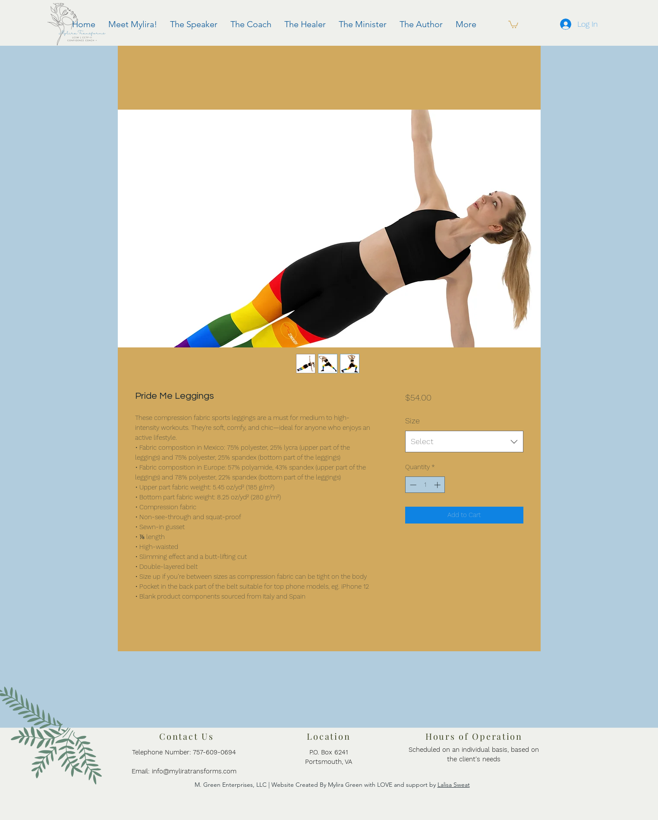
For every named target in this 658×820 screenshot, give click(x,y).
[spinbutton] (425, 485)
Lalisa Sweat (454, 784)
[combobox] (464, 441)
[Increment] (438, 485)
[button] (513, 24)
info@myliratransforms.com (194, 771)
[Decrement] (412, 485)
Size (412, 420)
